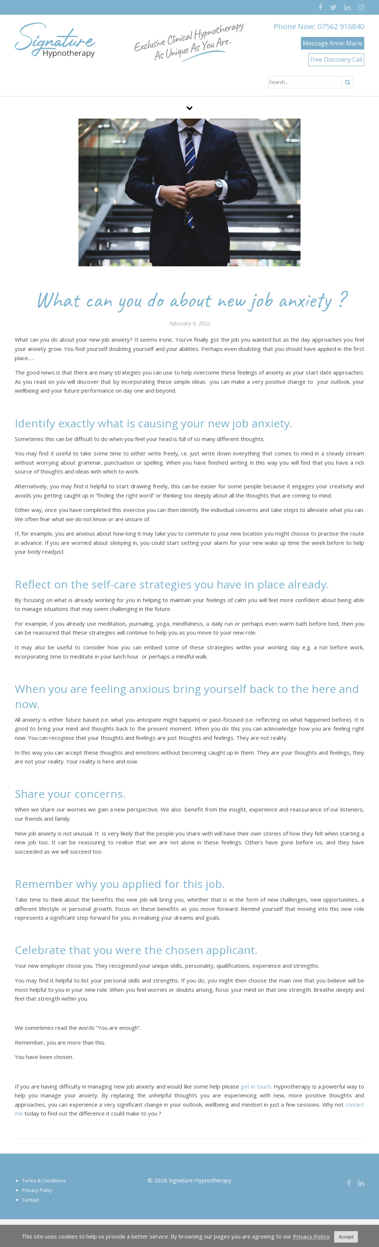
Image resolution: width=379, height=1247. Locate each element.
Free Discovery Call (336, 59)
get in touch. (256, 1086)
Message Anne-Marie (332, 43)
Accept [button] (346, 1236)
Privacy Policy (37, 1190)
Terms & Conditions (44, 1180)
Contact (30, 1199)
